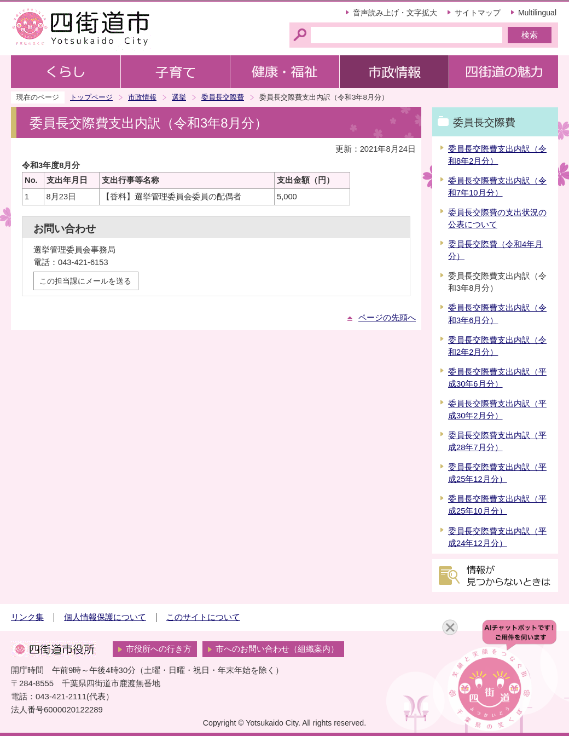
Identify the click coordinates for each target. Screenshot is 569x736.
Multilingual (537, 12)
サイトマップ (478, 12)
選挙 (179, 97)
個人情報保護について (105, 617)
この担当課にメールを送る (85, 281)
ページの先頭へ (387, 317)
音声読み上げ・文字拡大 (395, 12)
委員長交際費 (222, 97)
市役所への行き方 (158, 649)
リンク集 (27, 617)
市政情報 (142, 97)
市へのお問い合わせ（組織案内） (277, 649)
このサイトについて (203, 617)
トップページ (91, 97)
